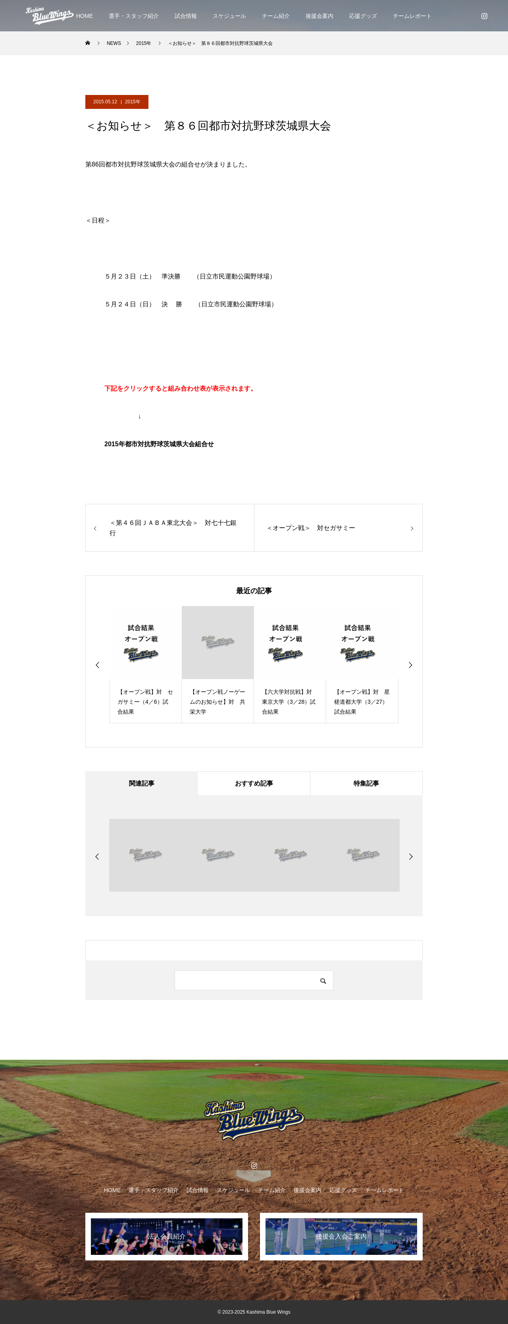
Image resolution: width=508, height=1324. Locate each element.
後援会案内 (319, 16)
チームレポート (412, 16)
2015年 (132, 102)
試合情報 (186, 16)
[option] (146, 664)
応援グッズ (363, 16)
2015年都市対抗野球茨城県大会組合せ (159, 444)
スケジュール (229, 16)
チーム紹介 (276, 16)
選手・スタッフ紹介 (134, 16)
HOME (84, 16)
